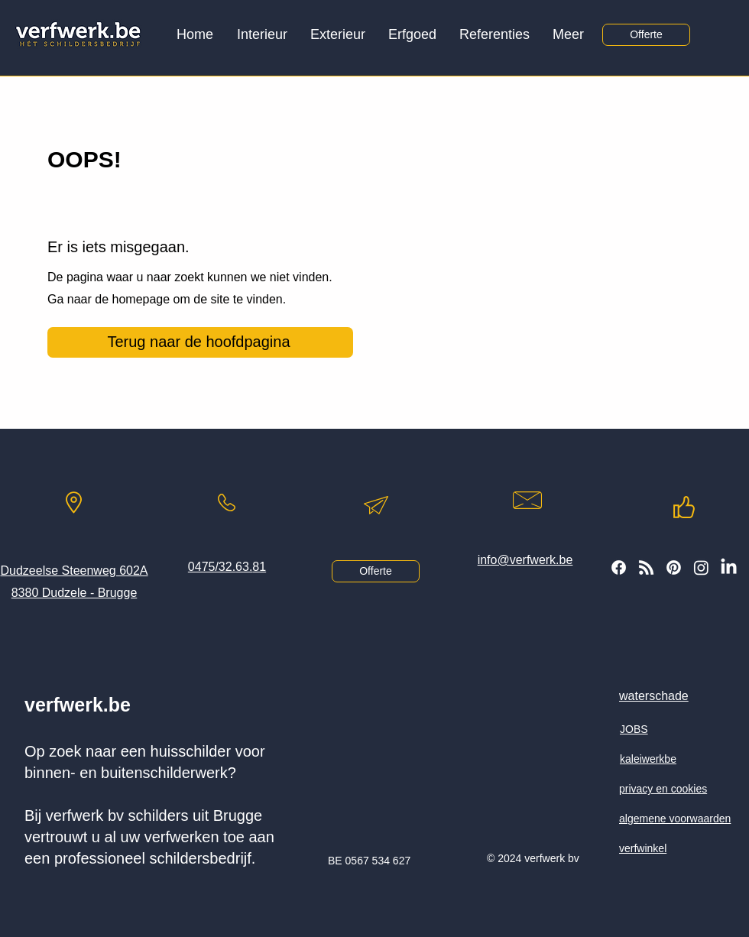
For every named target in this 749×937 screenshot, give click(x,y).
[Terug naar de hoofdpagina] (200, 342)
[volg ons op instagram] (701, 567)
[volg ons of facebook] (618, 567)
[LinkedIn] (728, 567)
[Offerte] (646, 35)
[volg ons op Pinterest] (673, 567)
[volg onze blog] (646, 567)
